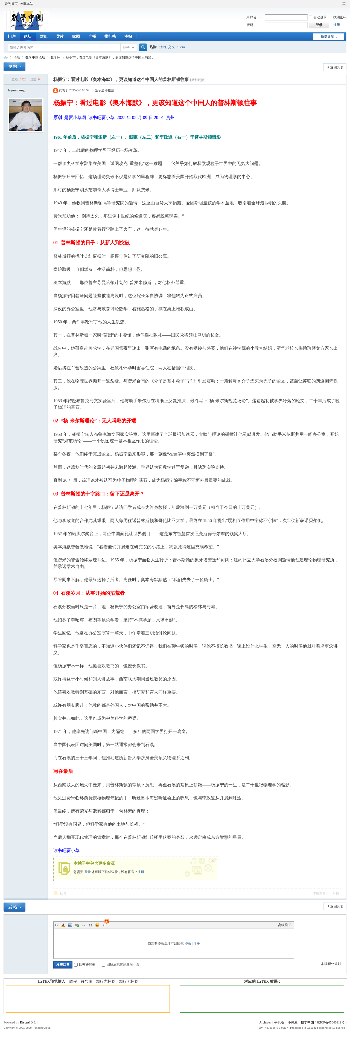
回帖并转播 (84, 964)
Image (70, 925)
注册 (336, 25)
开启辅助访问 (338, 3)
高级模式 (284, 925)
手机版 (279, 1022)
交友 (171, 47)
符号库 (86, 981)
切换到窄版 (343, 3)
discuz (181, 47)
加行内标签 (105, 981)
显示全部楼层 (104, 90)
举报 (335, 893)
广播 (92, 36)
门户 (12, 36)
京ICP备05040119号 (331, 1022)
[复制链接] (197, 80)
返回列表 (336, 67)
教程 (73, 981)
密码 (250, 25)
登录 (87, 872)
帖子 (126, 48)
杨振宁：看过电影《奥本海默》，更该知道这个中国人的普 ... (110, 57)
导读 (60, 36)
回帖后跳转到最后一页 (120, 964)
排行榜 (110, 36)
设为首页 (11, 4)
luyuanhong (16, 90)
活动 (162, 47)
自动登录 (318, 17)
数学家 (55, 57)
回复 (63, 893)
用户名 (251, 17)
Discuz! (25, 1022)
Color (63, 925)
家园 (76, 36)
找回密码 (339, 17)
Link (77, 925)
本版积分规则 (331, 964)
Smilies (97, 925)
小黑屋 (293, 1022)
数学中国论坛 (35, 57)
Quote (83, 925)
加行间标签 (128, 981)
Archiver (265, 1022)
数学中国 (6, 58)
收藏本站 (26, 4)
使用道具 (319, 893)
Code (90, 925)
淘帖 (128, 36)
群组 (44, 36)
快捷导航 (327, 37)
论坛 (27, 36)
